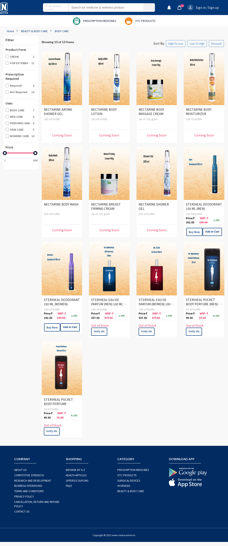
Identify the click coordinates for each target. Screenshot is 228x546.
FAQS (69, 485)
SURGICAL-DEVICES (128, 480)
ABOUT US (20, 470)
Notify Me (99, 331)
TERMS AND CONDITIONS (29, 491)
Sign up (213, 7)
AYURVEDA (123, 485)
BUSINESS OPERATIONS (28, 485)
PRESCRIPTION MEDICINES (133, 470)
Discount (216, 43)
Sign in (201, 7)
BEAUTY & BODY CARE (34, 31)
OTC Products (126, 475)
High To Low (175, 43)
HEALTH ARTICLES (76, 475)
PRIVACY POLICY (24, 496)
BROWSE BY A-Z (75, 470)
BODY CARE (62, 31)
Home (10, 31)
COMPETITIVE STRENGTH (29, 475)
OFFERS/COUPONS (77, 480)
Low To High (197, 43)
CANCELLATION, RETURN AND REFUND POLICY (36, 504)
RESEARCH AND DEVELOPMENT (32, 480)
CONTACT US (21, 511)
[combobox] (110, 7)
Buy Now (194, 232)
